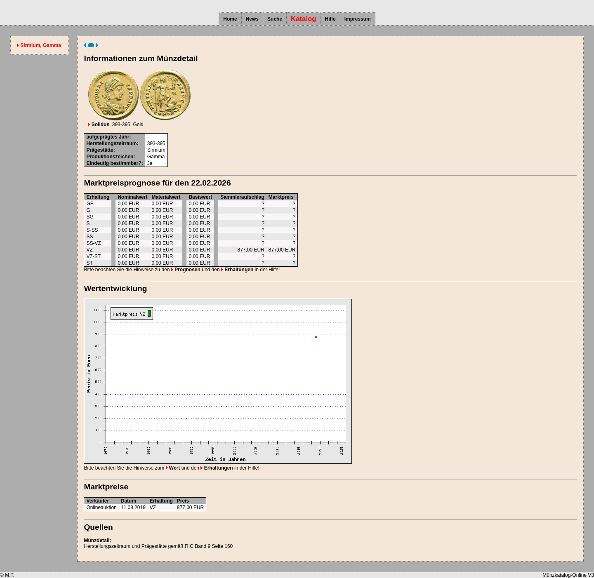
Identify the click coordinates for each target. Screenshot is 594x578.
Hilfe (330, 19)
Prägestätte (99, 150)
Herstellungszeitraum (111, 143)
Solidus (98, 124)
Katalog (303, 19)
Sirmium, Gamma (40, 45)
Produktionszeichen (109, 157)
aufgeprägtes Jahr (107, 137)
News (252, 19)
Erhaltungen (237, 270)
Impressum (357, 19)
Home (230, 19)
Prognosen (185, 270)
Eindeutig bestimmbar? (113, 163)
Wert (173, 468)
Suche (274, 19)
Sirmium (156, 150)
